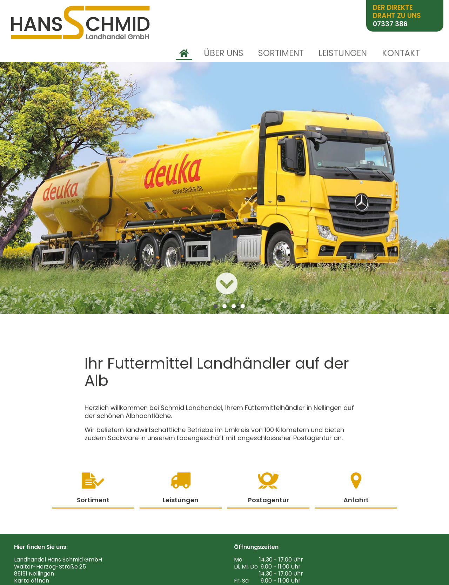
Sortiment (281, 53)
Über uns (223, 53)
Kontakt (401, 53)
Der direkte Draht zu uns (397, 16)
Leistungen (343, 53)
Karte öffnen (31, 581)
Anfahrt (356, 488)
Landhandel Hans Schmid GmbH (58, 560)
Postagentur (268, 488)
